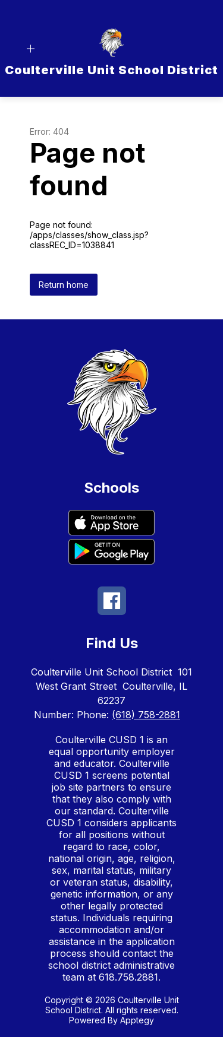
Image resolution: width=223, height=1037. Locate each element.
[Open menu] (30, 49)
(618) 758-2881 (146, 715)
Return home (64, 285)
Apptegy (137, 1020)
